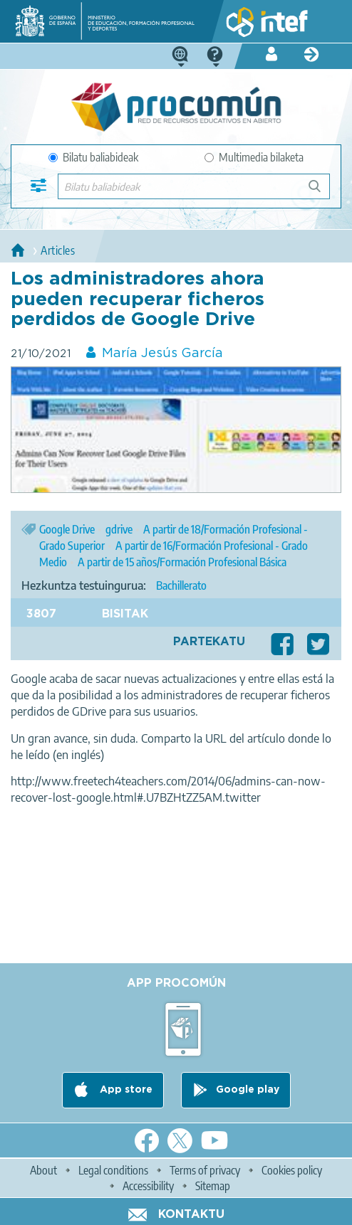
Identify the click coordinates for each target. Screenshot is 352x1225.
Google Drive (67, 529)
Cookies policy (292, 1170)
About (43, 1170)
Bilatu (321, 191)
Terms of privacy (205, 1170)
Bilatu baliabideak (93, 157)
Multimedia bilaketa (254, 157)
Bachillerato (181, 585)
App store (124, 1090)
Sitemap (212, 1186)
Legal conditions (113, 1170)
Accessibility (148, 1186)
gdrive (119, 529)
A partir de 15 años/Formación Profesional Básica (182, 562)
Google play (247, 1090)
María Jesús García (162, 353)
